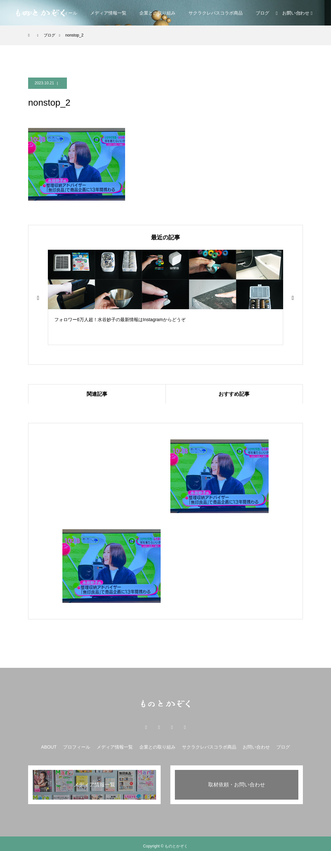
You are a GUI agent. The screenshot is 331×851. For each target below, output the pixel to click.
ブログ (262, 13)
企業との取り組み (157, 13)
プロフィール (76, 747)
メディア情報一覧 (108, 13)
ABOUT (49, 747)
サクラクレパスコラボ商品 (215, 13)
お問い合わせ (256, 747)
